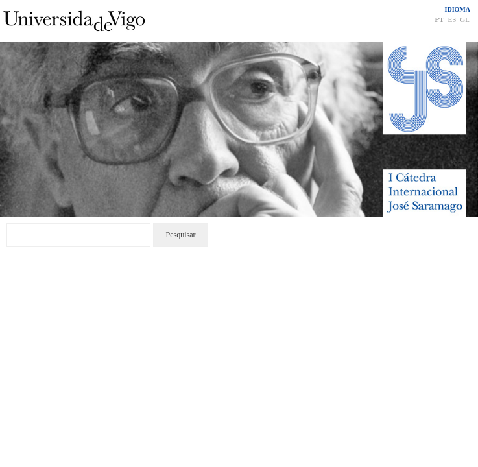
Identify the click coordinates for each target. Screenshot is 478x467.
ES (452, 19)
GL (465, 19)
